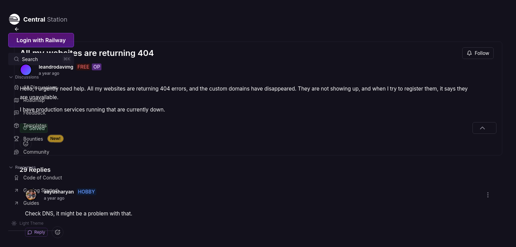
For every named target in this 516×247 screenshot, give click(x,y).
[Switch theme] (27, 223)
